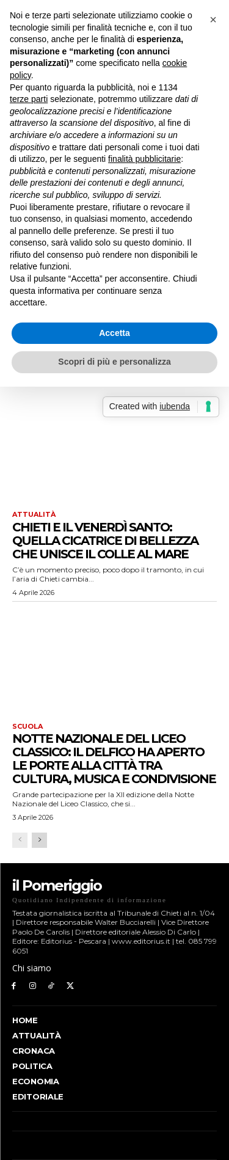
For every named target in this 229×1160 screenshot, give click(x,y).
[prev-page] (19, 840)
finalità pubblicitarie (144, 159)
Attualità (34, 515)
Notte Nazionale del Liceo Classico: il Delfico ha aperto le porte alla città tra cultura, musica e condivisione (114, 758)
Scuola (27, 727)
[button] (213, 19)
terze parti (29, 99)
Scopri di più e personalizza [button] (114, 362)
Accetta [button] (114, 333)
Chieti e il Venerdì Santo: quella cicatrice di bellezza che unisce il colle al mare (105, 540)
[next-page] (39, 840)
